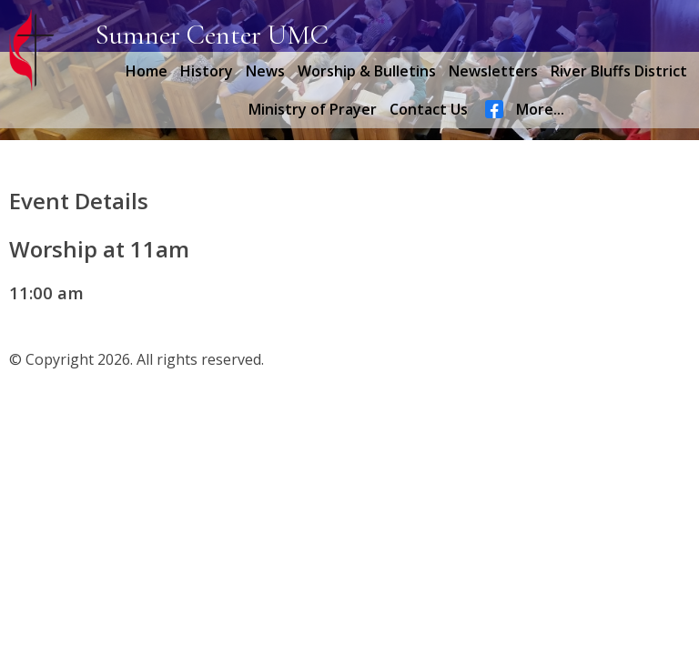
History (206, 71)
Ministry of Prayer (312, 109)
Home (146, 71)
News (265, 71)
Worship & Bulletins (367, 71)
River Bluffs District (619, 71)
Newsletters (493, 71)
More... (540, 109)
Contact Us (429, 109)
